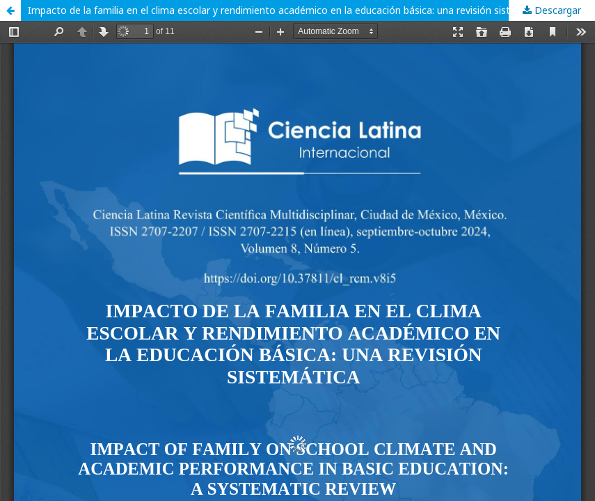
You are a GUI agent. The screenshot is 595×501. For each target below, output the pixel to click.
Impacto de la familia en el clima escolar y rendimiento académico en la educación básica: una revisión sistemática (287, 10)
